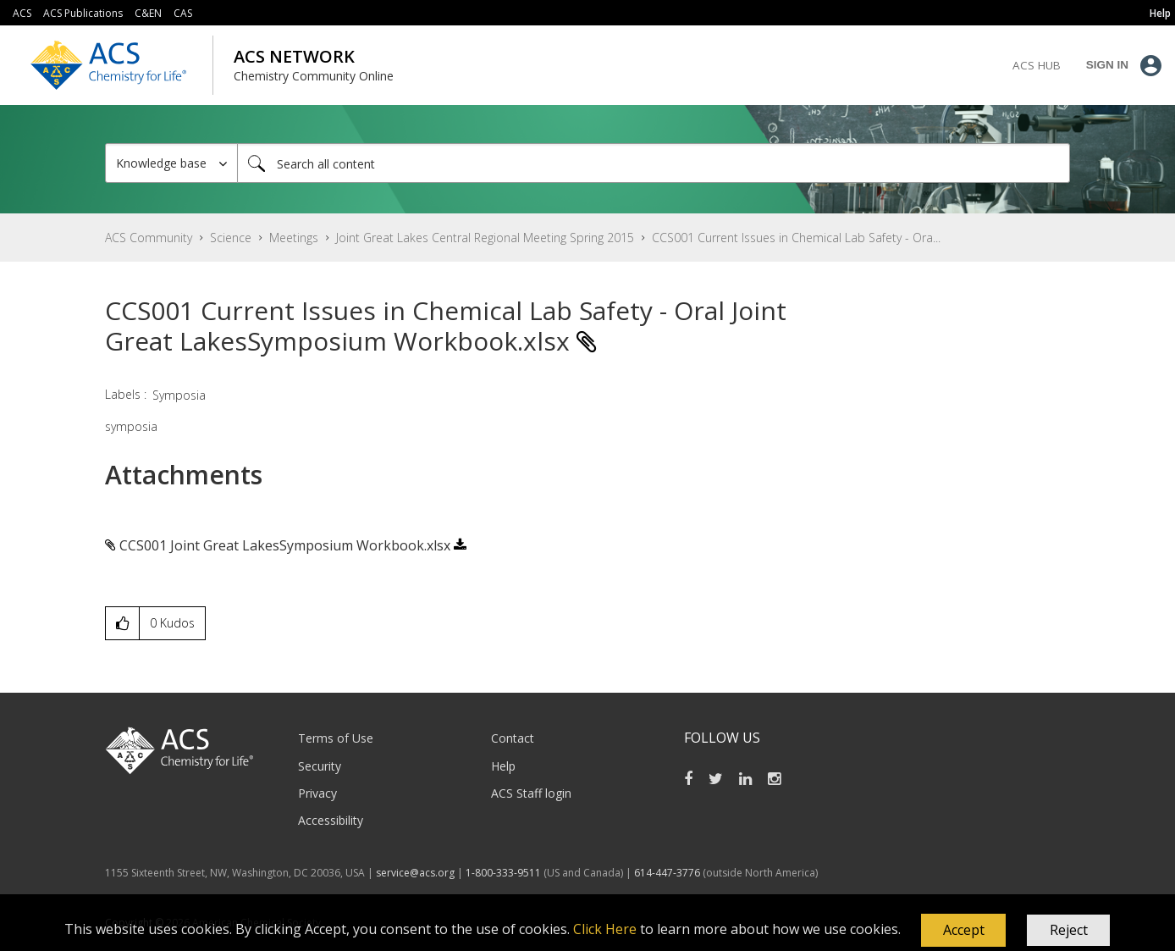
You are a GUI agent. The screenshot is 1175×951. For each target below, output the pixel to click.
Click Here (605, 929)
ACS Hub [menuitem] (1036, 65)
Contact (512, 738)
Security (319, 766)
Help (503, 766)
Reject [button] (1069, 930)
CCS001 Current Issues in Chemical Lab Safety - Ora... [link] (796, 237)
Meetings (293, 237)
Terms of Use (335, 738)
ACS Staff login (531, 793)
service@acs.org (415, 872)
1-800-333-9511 (503, 872)
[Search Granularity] (171, 163)
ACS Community (148, 237)
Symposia (179, 395)
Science (230, 237)
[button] (963, 931)
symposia (131, 426)
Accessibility (330, 820)
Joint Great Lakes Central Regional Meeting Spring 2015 (485, 237)
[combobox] (653, 163)
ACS (22, 13)
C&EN (148, 13)
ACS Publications (83, 13)
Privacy (317, 793)
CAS (183, 13)
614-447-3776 (668, 872)
